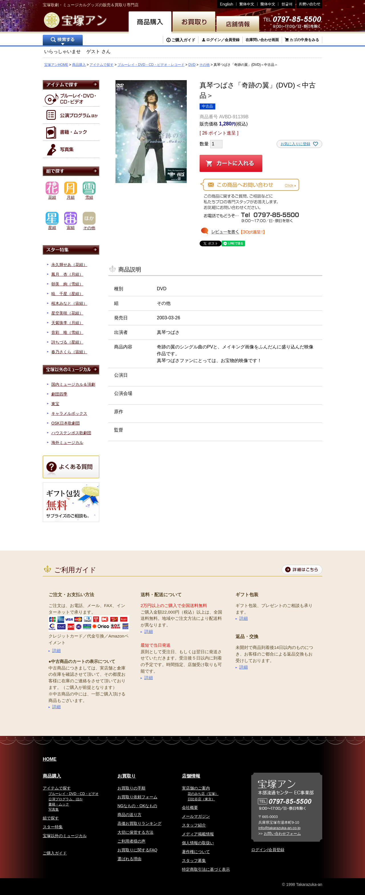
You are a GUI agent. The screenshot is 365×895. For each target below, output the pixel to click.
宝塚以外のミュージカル (65, 835)
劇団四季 (59, 394)
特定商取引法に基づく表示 (206, 869)
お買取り (126, 776)
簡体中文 (267, 4)
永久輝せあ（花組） (69, 264)
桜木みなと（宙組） (69, 303)
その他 (204, 65)
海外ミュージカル (67, 442)
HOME (49, 759)
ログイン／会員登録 (223, 40)
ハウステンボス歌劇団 (71, 433)
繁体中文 (246, 4)
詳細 (56, 650)
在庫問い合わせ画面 (262, 40)
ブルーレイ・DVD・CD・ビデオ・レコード (150, 65)
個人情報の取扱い (198, 843)
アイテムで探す (101, 65)
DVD (191, 65)
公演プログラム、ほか (65, 799)
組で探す (51, 818)
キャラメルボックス (69, 413)
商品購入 (79, 65)
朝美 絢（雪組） (67, 284)
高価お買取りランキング (139, 823)
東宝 (55, 403)
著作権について (196, 851)
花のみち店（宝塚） (203, 794)
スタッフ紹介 (194, 825)
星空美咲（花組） (67, 313)
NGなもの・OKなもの (137, 805)
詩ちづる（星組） (67, 342)
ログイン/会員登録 (267, 849)
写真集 (53, 809)
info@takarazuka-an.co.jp (279, 828)
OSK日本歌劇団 (65, 423)
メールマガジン (196, 816)
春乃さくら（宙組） (69, 352)
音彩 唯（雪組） (67, 332)
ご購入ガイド (183, 40)
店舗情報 (191, 776)
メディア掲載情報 (198, 834)
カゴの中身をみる (304, 40)
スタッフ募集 (194, 860)
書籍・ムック (58, 804)
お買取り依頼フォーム (137, 797)
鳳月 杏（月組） (67, 274)
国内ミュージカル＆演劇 (73, 384)
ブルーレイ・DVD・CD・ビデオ (73, 794)
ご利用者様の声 (131, 841)
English (226, 4)
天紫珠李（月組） (67, 322)
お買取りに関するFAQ (137, 850)
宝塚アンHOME (56, 65)
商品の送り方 (129, 814)
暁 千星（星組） (67, 293)
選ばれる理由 (129, 859)
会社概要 (190, 807)
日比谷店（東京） (201, 799)
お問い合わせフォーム (282, 833)
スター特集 (53, 827)
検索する (63, 40)
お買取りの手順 (131, 788)
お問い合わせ (308, 4)
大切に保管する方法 (135, 832)
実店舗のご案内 (196, 788)
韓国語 (286, 4)
